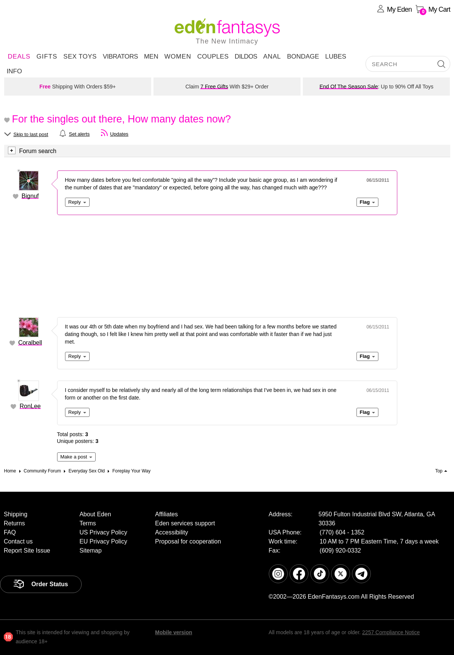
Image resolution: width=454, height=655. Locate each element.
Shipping (15, 514)
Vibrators (120, 56)
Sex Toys (80, 56)
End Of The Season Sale (348, 87)
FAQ (10, 532)
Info (14, 71)
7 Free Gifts (214, 87)
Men (151, 56)
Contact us (18, 541)
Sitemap (90, 550)
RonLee (30, 406)
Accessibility (171, 532)
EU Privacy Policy (103, 541)
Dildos (246, 56)
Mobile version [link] (173, 632)
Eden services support (185, 523)
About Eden (95, 514)
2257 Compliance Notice (391, 632)
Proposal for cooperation (188, 541)
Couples (213, 56)
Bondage (303, 56)
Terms (87, 523)
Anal (272, 56)
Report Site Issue (27, 550)
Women (177, 56)
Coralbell (30, 342)
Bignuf (30, 196)
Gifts (46, 56)
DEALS (19, 56)
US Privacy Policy (103, 532)
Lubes (335, 56)
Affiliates (166, 514)
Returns (14, 523)
